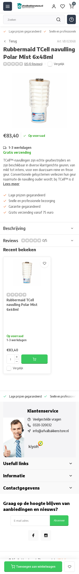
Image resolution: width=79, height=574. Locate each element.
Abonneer (59, 520)
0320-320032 (42, 425)
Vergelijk (59, 64)
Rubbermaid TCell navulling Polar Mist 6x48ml (22, 305)
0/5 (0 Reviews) (33, 64)
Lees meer (11, 184)
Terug (10, 41)
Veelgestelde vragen (47, 419)
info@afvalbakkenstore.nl (51, 431)
